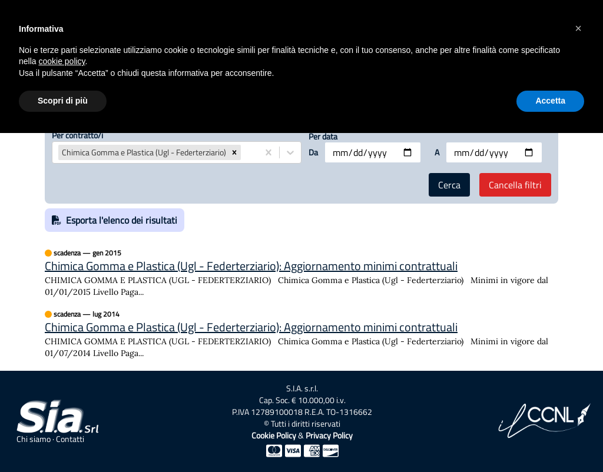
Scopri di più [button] (63, 100)
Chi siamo (33, 439)
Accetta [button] (550, 100)
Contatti (70, 439)
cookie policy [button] (61, 61)
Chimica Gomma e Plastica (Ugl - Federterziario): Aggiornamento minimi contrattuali (251, 266)
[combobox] (244, 152)
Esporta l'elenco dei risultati (114, 220)
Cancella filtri (515, 185)
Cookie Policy (273, 435)
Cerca (449, 185)
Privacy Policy (329, 435)
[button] (234, 152)
